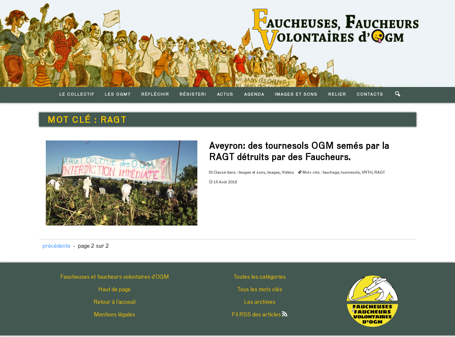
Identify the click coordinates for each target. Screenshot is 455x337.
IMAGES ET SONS (296, 94)
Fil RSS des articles (259, 315)
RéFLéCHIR (155, 94)
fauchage (331, 172)
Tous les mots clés (259, 290)
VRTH (367, 172)
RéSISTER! (193, 94)
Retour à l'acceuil (114, 302)
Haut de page (114, 290)
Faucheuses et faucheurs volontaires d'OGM (114, 277)
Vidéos (288, 172)
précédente (56, 246)
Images (273, 172)
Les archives (259, 302)
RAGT (379, 172)
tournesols (350, 172)
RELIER (337, 94)
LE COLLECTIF (76, 94)
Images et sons (252, 172)
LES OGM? (118, 94)
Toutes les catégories (259, 277)
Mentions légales (114, 315)
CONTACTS (370, 94)
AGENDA (254, 94)
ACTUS (225, 94)
